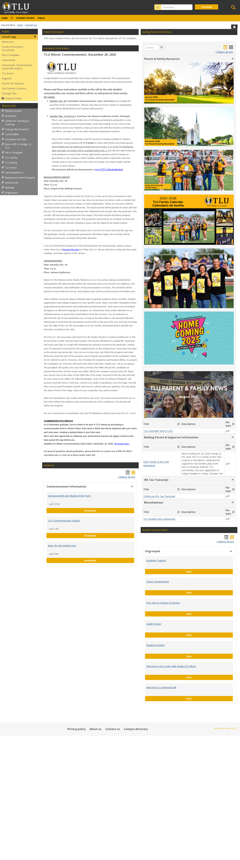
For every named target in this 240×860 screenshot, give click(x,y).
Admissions (8, 41)
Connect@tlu (10, 134)
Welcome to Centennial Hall (161, 611)
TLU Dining (9, 162)
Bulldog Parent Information (157, 32)
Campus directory (136, 653)
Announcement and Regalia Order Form (69, 495)
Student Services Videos (155, 454)
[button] (161, 47)
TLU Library (10, 157)
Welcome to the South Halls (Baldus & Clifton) (171, 590)
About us (95, 653)
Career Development (157, 505)
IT (12, 18)
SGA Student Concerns (14, 88)
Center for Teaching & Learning (15, 122)
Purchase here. (121, 443)
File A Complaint (10, 55)
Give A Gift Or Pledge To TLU (16, 146)
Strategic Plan (9, 93)
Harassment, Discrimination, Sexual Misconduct (17, 67)
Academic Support (156, 484)
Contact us (112, 653)
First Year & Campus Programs (163, 526)
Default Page (31, 25)
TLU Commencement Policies (64, 520)
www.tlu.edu (10, 182)
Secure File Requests (13, 83)
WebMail (8, 187)
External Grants (12, 110)
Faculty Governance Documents (12, 48)
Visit (200, 495)
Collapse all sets (126, 476)
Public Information (53, 32)
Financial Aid (8, 60)
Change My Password (15, 129)
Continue (206, 6)
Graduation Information (56, 48)
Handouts (49, 465)
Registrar (7, 78)
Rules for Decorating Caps (62, 545)
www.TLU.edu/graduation (109, 169)
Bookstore (9, 116)
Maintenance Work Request (18, 177)
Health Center (153, 548)
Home (5, 18)
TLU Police (8, 73)
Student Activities (155, 569)
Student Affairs (25, 18)
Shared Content (12, 98)
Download (109, 510)
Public (41, 18)
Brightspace (10, 192)
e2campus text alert (14, 139)
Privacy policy (76, 653)
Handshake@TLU (13, 172)
